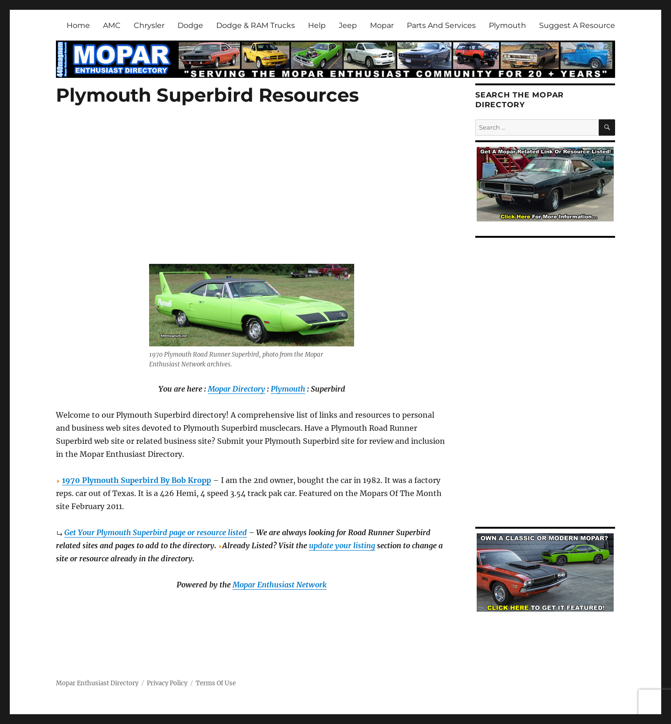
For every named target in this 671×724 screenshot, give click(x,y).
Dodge (190, 25)
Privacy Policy (167, 683)
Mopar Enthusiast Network (280, 584)
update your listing (342, 545)
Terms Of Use (216, 683)
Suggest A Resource (577, 25)
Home (78, 25)
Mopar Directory (236, 388)
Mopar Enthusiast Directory (97, 683)
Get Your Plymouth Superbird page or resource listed (155, 532)
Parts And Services (441, 25)
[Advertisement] (253, 196)
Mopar (382, 25)
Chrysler (149, 25)
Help (317, 25)
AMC (112, 25)
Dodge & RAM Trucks (255, 25)
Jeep (348, 25)
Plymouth (507, 25)
